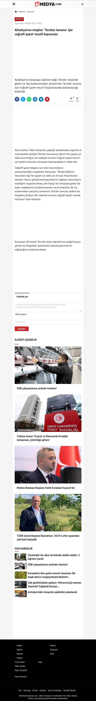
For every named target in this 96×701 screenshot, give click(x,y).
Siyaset (20, 653)
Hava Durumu (21, 676)
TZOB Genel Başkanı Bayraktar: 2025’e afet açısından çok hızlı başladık (48, 537)
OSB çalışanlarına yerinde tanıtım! (37, 388)
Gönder (21, 328)
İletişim (43, 690)
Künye (35, 690)
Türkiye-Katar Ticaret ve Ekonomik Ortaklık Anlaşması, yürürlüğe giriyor (42, 438)
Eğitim (19, 649)
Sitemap (27, 690)
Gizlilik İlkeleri (69, 690)
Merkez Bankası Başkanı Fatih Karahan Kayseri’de (46, 488)
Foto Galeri (20, 662)
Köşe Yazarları (21, 670)
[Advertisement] (48, 56)
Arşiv (40, 662)
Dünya (53, 645)
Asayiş (19, 645)
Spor (52, 653)
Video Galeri (20, 666)
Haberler (22, 12)
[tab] (22, 296)
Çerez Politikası (55, 690)
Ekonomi (31, 12)
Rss (20, 690)
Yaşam (19, 657)
